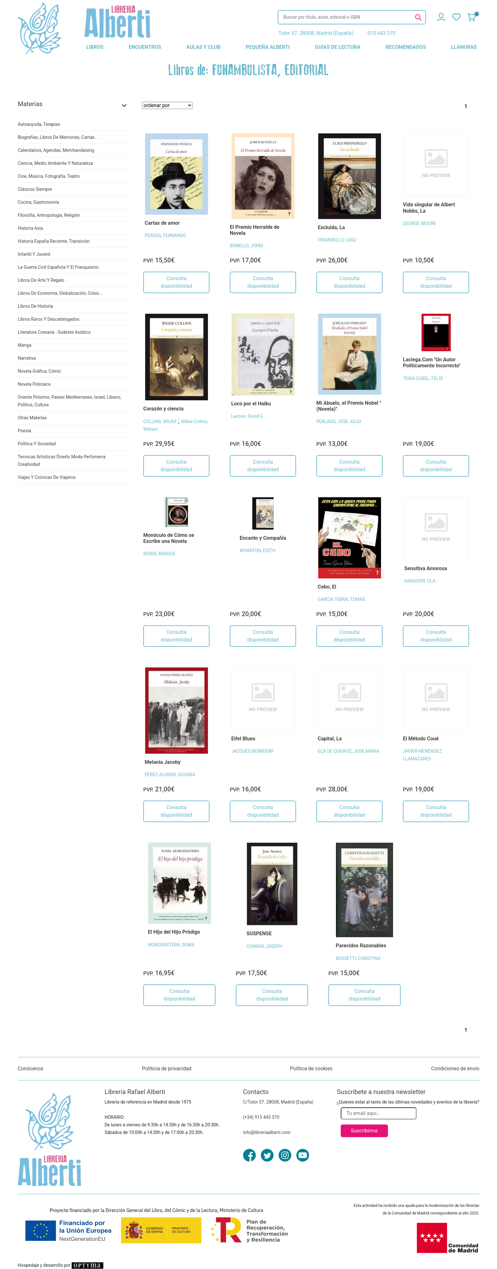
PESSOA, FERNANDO (165, 235)
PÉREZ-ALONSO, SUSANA (170, 774)
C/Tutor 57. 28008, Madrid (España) (278, 1102)
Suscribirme (364, 1131)
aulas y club (203, 47)
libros (95, 47)
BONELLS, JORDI (246, 245)
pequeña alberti (268, 47)
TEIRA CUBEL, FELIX (423, 378)
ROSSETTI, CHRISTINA (358, 958)
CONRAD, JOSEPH (265, 946)
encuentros (145, 47)
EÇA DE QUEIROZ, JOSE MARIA (348, 751)
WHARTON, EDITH (257, 550)
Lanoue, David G (247, 416)
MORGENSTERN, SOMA (171, 944)
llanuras (464, 47)
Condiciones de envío (455, 1069)
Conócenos (30, 1069)
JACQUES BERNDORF (252, 751)
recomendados (405, 47)
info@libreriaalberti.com (267, 1132)
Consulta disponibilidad (176, 282)
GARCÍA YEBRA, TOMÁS (341, 599)
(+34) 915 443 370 (261, 1117)
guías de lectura (338, 47)
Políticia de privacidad (166, 1069)
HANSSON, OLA (420, 580)
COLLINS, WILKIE (160, 421)
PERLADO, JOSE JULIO (338, 421)
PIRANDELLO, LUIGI (337, 239)
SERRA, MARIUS (159, 553)
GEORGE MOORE (419, 223)
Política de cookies (311, 1069)
